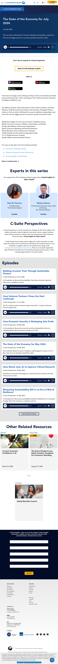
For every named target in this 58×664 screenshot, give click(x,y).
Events (30, 593)
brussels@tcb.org (11, 618)
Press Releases (10, 594)
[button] (28, 476)
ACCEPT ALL (20, 662)
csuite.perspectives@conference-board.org (18, 248)
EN (43, 2)
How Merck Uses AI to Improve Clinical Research (29, 366)
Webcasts (31, 597)
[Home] (14, 2)
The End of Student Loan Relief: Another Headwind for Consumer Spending (42, 453)
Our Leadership (10, 591)
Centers (31, 588)
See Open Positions (14, 635)
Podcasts (31, 599)
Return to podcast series (10, 161)
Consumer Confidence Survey (16, 149)
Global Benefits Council (27, 501)
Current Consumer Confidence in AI (10, 452)
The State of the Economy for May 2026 (24, 344)
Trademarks (40, 648)
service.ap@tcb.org (11, 626)
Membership (32, 586)
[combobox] (43, 2)
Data (30, 601)
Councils (31, 589)
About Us (9, 586)
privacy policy (24, 658)
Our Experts (10, 589)
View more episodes (29, 414)
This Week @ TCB (33, 604)
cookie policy (23, 657)
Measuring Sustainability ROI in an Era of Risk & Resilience (28, 390)
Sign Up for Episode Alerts (29, 68)
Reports (31, 591)
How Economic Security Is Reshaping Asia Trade (28, 321)
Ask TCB (31, 602)
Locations (9, 596)
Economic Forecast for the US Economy (19, 152)
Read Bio (14, 214)
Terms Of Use (18, 648)
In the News (10, 593)
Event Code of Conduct (32, 648)
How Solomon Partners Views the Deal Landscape (23, 297)
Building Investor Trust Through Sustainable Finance (26, 272)
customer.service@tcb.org (13, 612)
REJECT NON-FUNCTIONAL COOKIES (33, 662)
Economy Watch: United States (16, 156)
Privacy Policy (7, 654)
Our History (9, 588)
